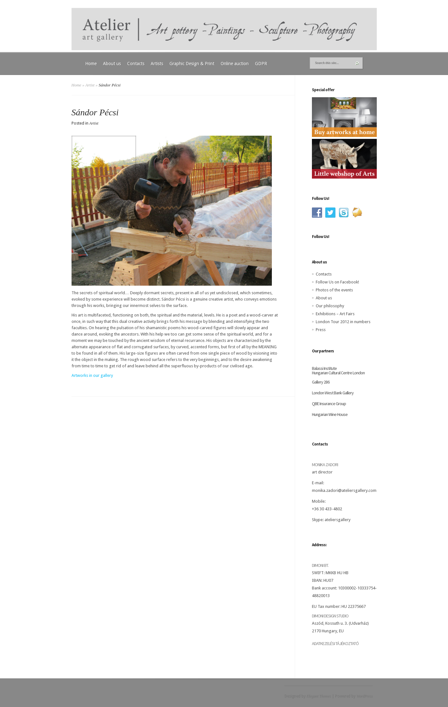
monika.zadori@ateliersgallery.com (344, 490)
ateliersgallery (337, 519)
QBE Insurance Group (329, 403)
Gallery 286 (320, 382)
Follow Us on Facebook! (337, 282)
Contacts (135, 63)
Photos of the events (334, 290)
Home (91, 63)
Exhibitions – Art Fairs (335, 313)
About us (112, 63)
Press (321, 329)
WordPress (364, 696)
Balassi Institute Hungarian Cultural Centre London (338, 370)
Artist (89, 85)
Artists (157, 63)
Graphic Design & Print (191, 63)
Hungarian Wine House (330, 414)
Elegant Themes (318, 696)
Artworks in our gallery (92, 375)
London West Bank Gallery (333, 393)
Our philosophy (330, 305)
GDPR (261, 63)
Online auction (235, 63)
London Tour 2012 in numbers (343, 321)
